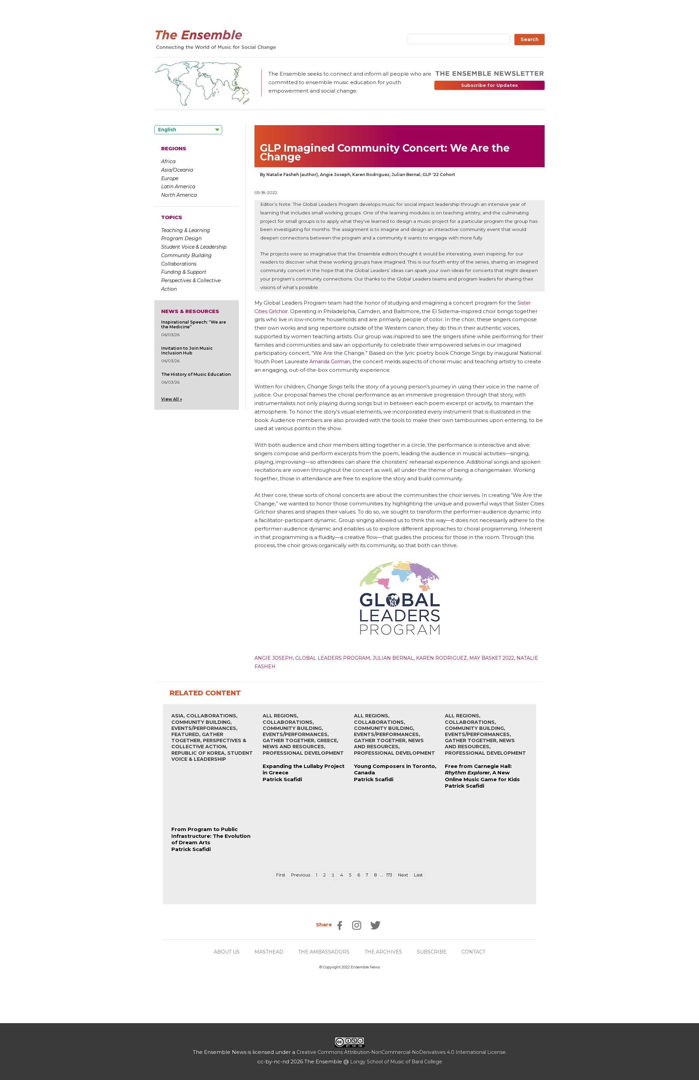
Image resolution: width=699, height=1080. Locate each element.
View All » (171, 399)
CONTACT (479, 951)
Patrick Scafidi (191, 849)
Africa (168, 161)
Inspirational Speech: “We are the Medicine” (193, 324)
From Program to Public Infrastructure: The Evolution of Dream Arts (210, 836)
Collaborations (178, 264)
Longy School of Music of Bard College (396, 1061)
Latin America (178, 187)
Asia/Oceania (177, 170)
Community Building (186, 255)
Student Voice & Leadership (193, 247)
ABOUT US (221, 951)
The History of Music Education (196, 374)
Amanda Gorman (331, 361)
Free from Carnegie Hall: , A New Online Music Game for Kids (482, 773)
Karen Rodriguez (449, 658)
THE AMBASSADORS (324, 951)
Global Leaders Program (336, 658)
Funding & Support (183, 272)
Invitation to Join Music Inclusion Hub (187, 350)
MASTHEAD (266, 951)
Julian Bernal (399, 658)
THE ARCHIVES (385, 951)
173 (391, 875)
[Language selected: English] (188, 129)
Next (406, 875)
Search (530, 39)
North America (179, 195)
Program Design (181, 238)
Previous (297, 875)
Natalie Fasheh (277, 666)
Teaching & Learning (185, 230)
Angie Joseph (274, 658)
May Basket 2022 (503, 658)
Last (423, 875)
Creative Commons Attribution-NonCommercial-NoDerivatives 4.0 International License (400, 1052)
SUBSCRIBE (435, 951)
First (276, 875)
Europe (169, 178)
